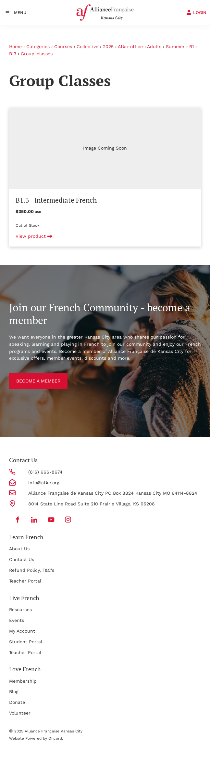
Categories (38, 46)
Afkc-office (130, 46)
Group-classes (37, 53)
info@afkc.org (43, 482)
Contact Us (21, 559)
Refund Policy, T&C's (31, 570)
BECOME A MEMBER (31, 376)
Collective (87, 46)
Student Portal (25, 641)
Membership (23, 681)
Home (15, 46)
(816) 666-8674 (45, 472)
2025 (108, 46)
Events (16, 620)
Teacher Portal (25, 580)
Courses (63, 46)
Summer (175, 46)
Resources (20, 609)
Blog (13, 691)
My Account (22, 631)
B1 (191, 46)
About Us (19, 548)
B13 (12, 53)
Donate (17, 702)
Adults (154, 46)
